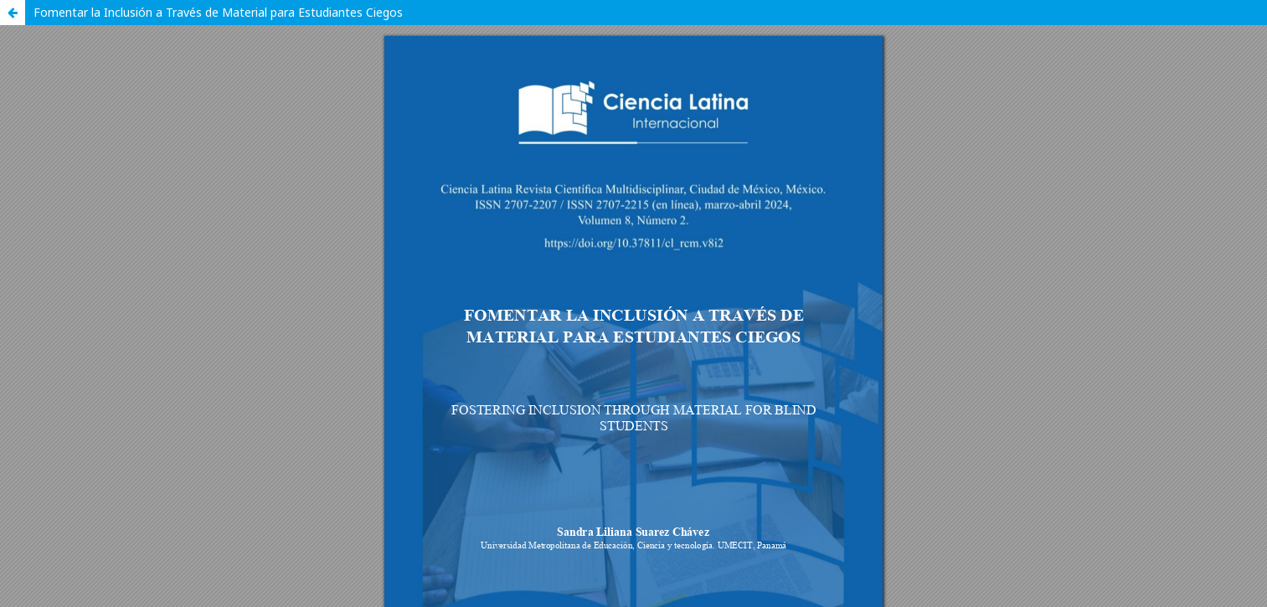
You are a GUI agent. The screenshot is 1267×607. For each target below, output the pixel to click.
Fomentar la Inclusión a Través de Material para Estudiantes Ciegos (218, 12)
